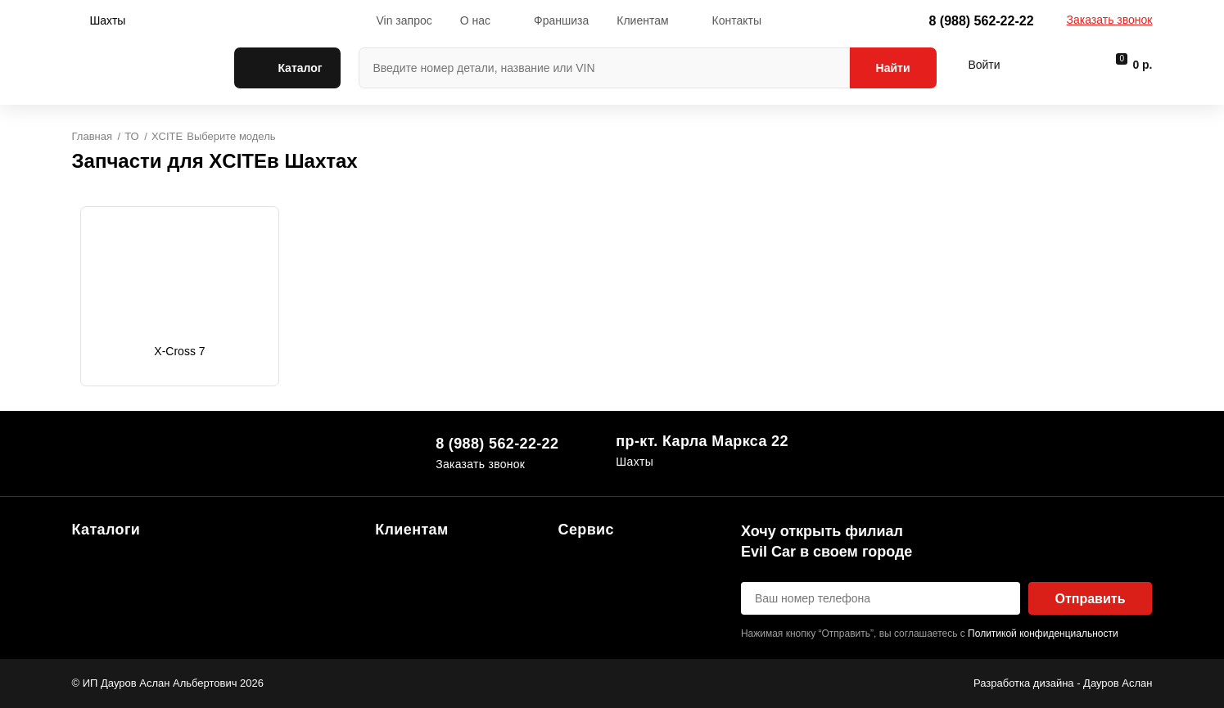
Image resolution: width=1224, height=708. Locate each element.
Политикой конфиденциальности (1043, 633)
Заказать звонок (1110, 19)
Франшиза (561, 20)
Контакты (736, 20)
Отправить (1090, 599)
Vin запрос (403, 20)
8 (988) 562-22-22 (980, 21)
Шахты (108, 20)
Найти (893, 67)
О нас (475, 20)
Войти (984, 64)
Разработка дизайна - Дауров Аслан (1063, 683)
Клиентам (642, 20)
